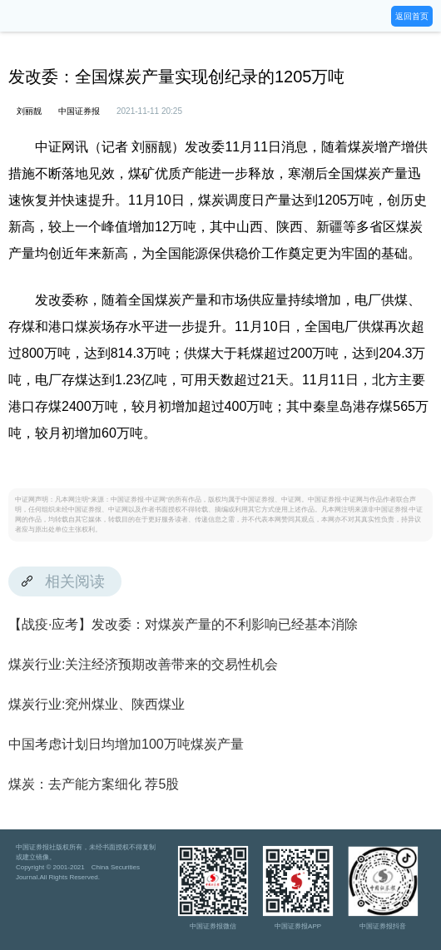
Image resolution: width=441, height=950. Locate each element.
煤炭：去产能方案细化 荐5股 (93, 784)
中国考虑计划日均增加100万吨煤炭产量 (126, 744)
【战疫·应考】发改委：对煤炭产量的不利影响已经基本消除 (183, 624)
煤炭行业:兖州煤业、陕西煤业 (96, 704)
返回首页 (412, 16)
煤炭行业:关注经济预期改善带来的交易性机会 (143, 664)
